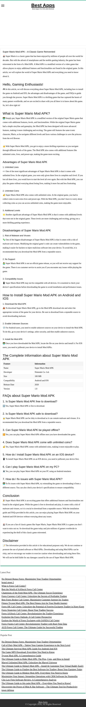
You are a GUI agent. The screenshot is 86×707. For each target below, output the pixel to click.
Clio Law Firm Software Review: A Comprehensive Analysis (29, 680)
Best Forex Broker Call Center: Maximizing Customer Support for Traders (35, 599)
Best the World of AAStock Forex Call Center (22, 589)
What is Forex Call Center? (14, 586)
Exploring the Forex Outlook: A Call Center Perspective (27, 617)
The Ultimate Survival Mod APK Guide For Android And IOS (29, 648)
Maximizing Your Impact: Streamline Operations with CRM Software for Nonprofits (40, 676)
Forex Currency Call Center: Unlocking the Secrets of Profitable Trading (34, 596)
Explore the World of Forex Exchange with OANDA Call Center (30, 620)
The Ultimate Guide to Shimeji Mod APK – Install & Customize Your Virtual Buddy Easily (43, 666)
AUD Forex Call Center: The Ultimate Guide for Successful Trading (32, 627)
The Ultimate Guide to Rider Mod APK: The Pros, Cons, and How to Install (36, 659)
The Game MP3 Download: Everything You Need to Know (28, 652)
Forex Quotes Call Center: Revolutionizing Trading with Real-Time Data (34, 624)
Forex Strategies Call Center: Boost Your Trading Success (27, 610)
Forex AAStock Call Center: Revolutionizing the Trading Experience (32, 613)
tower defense (8, 690)
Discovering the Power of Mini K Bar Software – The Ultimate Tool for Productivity (39, 686)
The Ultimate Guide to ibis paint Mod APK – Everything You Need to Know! (36, 683)
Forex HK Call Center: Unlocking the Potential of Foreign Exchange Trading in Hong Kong (43, 606)
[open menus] (3, 6)
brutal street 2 (8, 582)
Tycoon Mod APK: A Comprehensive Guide (21, 655)
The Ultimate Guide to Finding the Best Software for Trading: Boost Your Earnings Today (42, 669)
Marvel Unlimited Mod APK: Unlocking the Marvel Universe (29, 662)
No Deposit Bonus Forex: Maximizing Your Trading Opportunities (31, 579)
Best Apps (43, 5)
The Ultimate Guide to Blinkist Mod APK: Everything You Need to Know (35, 673)
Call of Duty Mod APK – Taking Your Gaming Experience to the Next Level (36, 645)
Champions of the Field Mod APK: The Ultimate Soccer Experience (32, 593)
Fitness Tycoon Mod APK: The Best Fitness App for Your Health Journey (34, 603)
